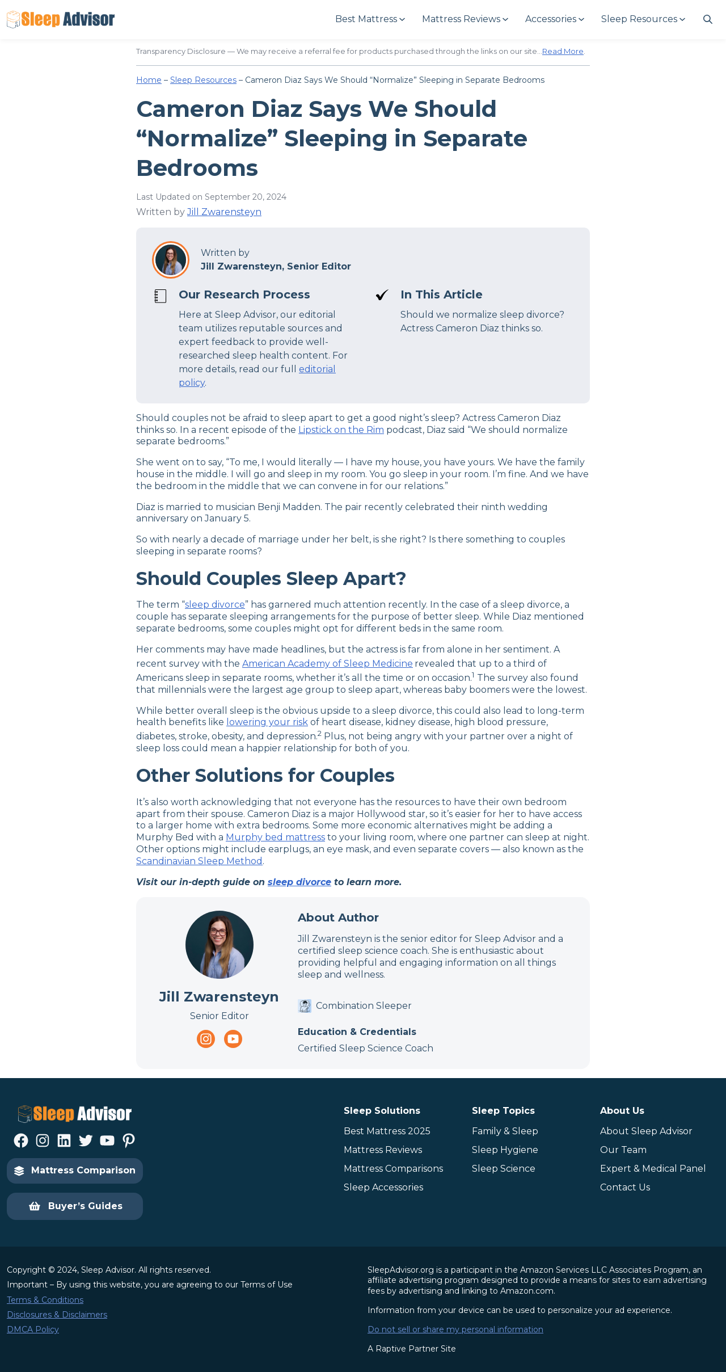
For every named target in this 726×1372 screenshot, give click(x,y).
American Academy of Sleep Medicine (327, 663)
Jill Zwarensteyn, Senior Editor (276, 266)
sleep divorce (215, 604)
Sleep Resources (203, 80)
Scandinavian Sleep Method (199, 861)
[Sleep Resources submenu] (643, 19)
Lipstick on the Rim (341, 429)
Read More (563, 51)
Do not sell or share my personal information (455, 1329)
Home (149, 80)
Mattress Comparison (75, 1170)
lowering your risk (267, 722)
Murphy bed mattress (275, 837)
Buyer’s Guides (75, 1206)
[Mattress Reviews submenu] (464, 19)
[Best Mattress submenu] (370, 19)
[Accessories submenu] (554, 19)
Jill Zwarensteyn (224, 212)
